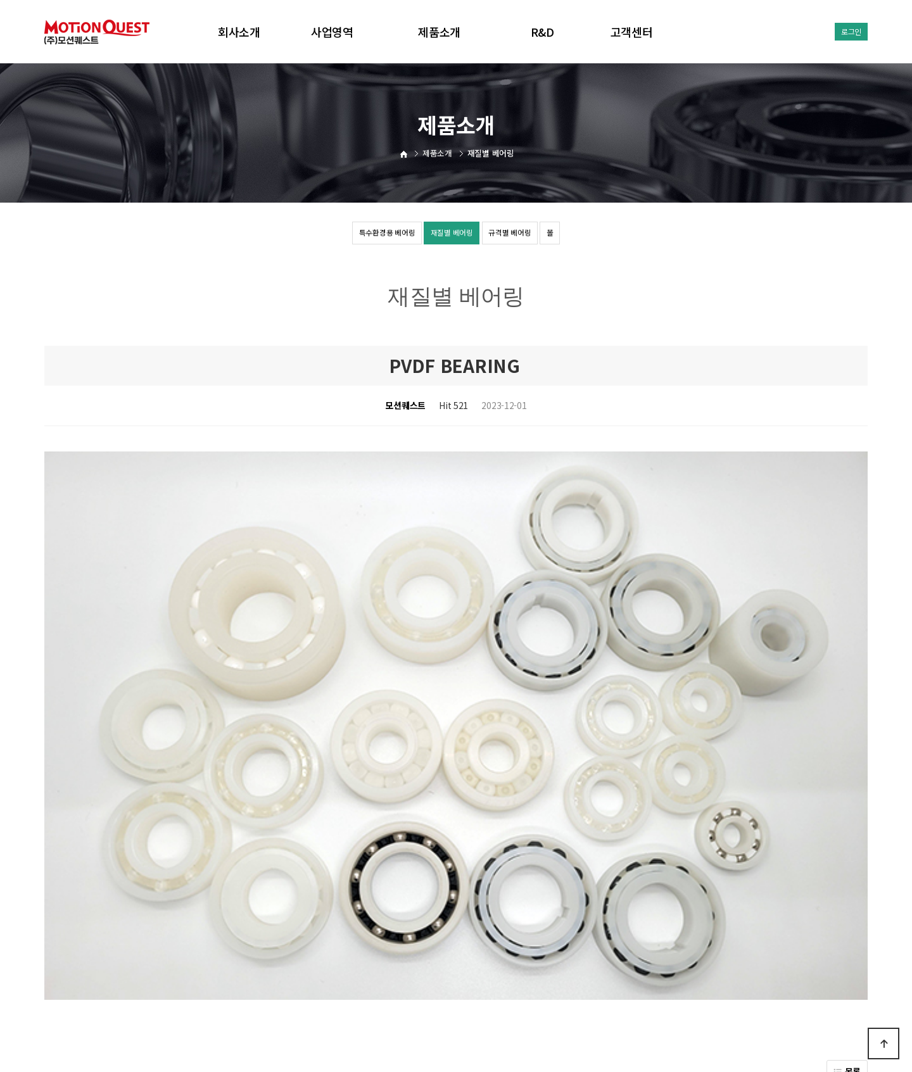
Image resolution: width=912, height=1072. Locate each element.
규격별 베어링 (529, 234)
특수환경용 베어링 (354, 234)
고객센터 (632, 31)
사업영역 (332, 31)
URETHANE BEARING (144, 868)
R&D (542, 31)
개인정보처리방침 (451, 974)
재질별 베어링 (446, 234)
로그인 (851, 31)
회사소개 (239, 31)
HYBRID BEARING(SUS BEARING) (167, 835)
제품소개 (439, 31)
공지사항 (511, 974)
